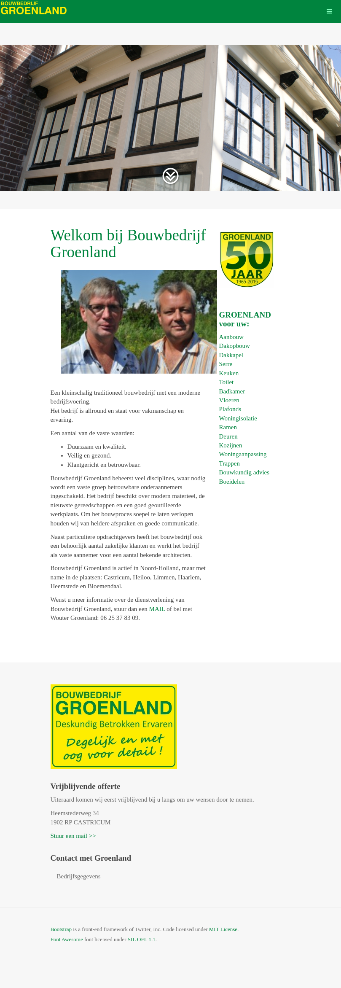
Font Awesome (67, 939)
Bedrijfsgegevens (79, 876)
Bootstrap (61, 929)
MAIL (157, 609)
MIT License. (224, 929)
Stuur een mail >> (73, 835)
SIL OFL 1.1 (142, 939)
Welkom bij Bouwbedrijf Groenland (128, 243)
